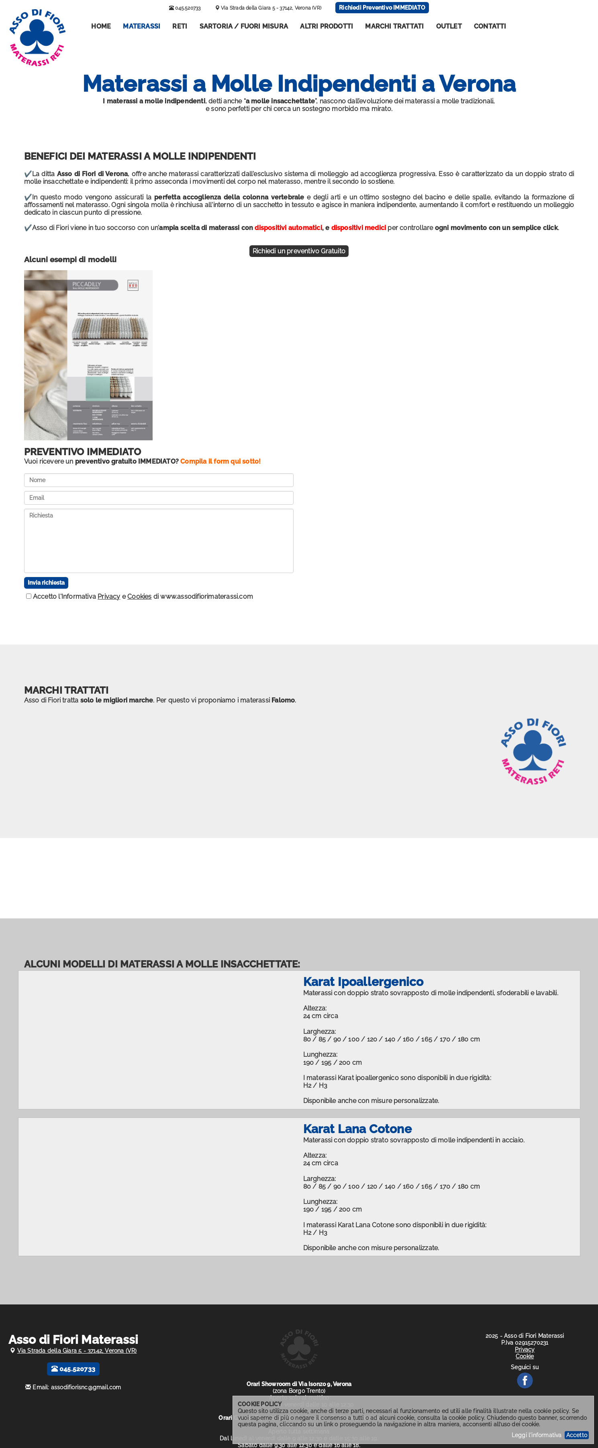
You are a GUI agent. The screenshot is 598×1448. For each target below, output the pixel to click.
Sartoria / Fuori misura (244, 26)
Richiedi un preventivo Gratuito (299, 251)
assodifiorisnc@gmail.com (86, 1387)
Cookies (139, 596)
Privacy (109, 596)
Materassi (141, 26)
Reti (179, 26)
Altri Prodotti (326, 26)
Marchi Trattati (394, 26)
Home (101, 26)
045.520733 (184, 8)
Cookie (525, 1356)
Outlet (449, 26)
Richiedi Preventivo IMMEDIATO (382, 7)
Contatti (490, 26)
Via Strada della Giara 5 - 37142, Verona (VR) (271, 8)
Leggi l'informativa (537, 1435)
